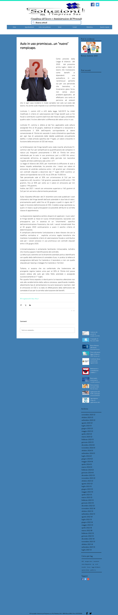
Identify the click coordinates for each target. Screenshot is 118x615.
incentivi (84, 567)
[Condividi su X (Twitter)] (25, 305)
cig (93, 564)
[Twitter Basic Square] (85, 579)
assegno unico (88, 561)
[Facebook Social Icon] (92, 4)
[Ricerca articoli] (56, 23)
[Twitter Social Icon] (97, 4)
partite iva (93, 570)
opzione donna (85, 570)
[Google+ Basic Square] (88, 579)
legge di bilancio (96, 567)
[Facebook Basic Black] (87, 613)
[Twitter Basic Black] (90, 613)
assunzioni (96, 561)
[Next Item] (98, 47)
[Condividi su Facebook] (21, 305)
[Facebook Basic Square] (83, 579)
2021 (83, 561)
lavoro (89, 567)
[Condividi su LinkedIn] (30, 305)
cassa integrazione (86, 564)
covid (96, 564)
